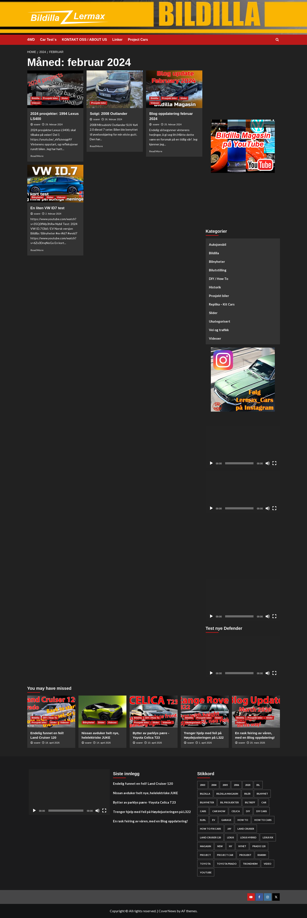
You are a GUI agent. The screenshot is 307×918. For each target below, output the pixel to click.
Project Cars (138, 39)
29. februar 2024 (54, 124)
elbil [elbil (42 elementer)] (203, 820)
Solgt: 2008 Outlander (108, 114)
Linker (117, 39)
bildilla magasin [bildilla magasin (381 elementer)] (227, 793)
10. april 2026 (155, 742)
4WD (31, 39)
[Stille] (267, 463)
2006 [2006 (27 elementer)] (236, 785)
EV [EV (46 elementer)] (213, 820)
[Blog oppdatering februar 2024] (174, 89)
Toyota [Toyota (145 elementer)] (205, 863)
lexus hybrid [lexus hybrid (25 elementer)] (248, 837)
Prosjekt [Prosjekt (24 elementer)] (245, 855)
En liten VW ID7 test (47, 208)
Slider (213, 313)
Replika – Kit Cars (222, 304)
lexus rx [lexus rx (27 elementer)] (268, 837)
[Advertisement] (243, 86)
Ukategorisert (219, 321)
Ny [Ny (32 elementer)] (230, 846)
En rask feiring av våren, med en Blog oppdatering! (150, 821)
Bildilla (214, 253)
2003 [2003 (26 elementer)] (202, 785)
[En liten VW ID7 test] (55, 183)
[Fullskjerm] (274, 463)
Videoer (215, 338)
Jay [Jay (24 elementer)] (229, 828)
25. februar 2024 (173, 124)
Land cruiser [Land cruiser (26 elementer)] (245, 828)
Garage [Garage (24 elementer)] (226, 820)
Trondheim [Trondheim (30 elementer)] (250, 863)
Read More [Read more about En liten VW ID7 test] (36, 250)
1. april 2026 (205, 742)
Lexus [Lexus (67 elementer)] (230, 837)
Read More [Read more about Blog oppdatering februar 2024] (155, 151)
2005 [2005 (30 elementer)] (225, 785)
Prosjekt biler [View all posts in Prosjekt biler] (50, 98)
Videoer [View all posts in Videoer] (36, 103)
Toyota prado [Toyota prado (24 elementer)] (227, 863)
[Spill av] (211, 463)
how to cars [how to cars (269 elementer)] (263, 820)
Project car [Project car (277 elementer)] (225, 855)
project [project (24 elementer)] (205, 855)
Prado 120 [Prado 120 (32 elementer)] (258, 846)
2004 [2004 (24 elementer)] (213, 785)
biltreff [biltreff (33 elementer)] (250, 802)
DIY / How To (218, 279)
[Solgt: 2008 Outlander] (115, 89)
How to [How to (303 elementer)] (242, 820)
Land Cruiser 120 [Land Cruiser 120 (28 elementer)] (210, 837)
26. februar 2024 (113, 119)
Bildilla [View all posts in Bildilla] (35, 98)
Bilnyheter (217, 261)
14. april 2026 (104, 742)
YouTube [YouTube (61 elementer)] (205, 872)
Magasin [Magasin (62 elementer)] (205, 846)
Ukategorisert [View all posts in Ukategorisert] (192, 722)
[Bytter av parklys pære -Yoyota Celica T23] (154, 712)
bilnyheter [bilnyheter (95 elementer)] (207, 802)
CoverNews (167, 911)
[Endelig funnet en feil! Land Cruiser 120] (51, 712)
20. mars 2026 (257, 742)
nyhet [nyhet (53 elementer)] (242, 846)
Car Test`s (48, 39)
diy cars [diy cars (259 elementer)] (261, 811)
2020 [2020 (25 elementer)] (247, 785)
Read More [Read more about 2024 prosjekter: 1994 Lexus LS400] (36, 156)
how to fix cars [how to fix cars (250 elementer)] (210, 828)
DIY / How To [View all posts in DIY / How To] (50, 717)
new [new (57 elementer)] (220, 846)
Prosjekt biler (219, 296)
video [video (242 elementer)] (267, 863)
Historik (215, 287)
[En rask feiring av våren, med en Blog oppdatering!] (256, 712)
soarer (37, 124)
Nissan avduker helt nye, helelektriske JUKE (145, 793)
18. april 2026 (52, 742)
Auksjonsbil (217, 244)
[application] (243, 447)
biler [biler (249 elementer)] (247, 793)
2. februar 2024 (53, 213)
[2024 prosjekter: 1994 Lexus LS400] (55, 89)
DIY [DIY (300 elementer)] (248, 811)
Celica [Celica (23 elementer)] (236, 811)
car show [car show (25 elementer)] (218, 811)
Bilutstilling (217, 270)
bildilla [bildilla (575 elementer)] (205, 793)
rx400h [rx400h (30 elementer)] (262, 855)
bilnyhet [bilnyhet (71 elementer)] (262, 793)
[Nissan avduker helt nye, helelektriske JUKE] (102, 712)
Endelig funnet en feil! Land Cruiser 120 (143, 783)
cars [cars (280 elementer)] (203, 811)
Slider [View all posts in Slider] (64, 98)
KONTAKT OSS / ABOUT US (84, 39)
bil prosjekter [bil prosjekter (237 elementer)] (229, 802)
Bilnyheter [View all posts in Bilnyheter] (37, 197)
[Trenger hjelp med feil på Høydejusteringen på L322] (205, 712)
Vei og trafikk (219, 330)
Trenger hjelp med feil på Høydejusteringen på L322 (152, 812)
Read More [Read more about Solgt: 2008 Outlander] (96, 146)
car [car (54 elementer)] (263, 802)
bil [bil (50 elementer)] (258, 785)
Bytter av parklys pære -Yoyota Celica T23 (144, 802)
